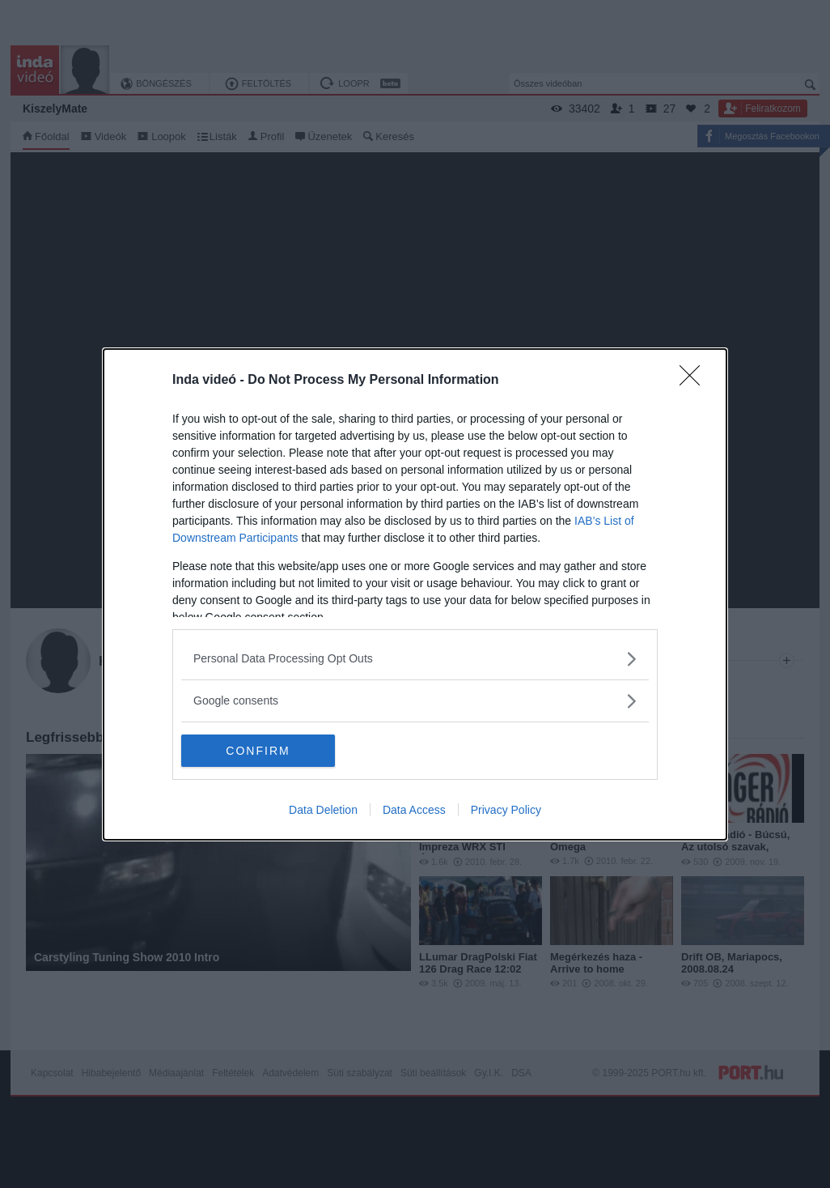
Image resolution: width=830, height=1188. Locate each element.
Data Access (414, 809)
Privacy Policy (506, 809)
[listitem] (415, 658)
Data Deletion (323, 809)
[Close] (695, 380)
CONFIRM (258, 749)
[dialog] (415, 594)
